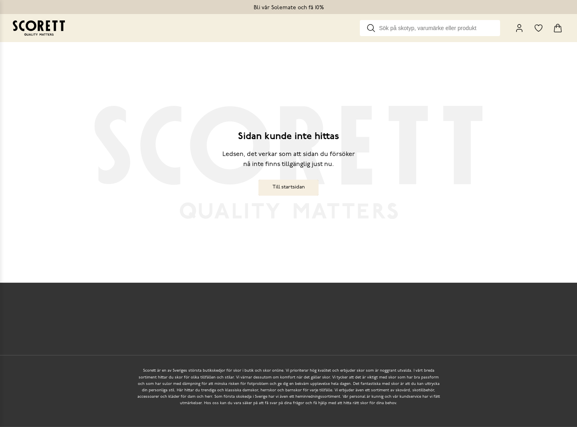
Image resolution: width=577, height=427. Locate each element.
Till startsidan (288, 187)
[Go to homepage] (39, 28)
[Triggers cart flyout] (557, 28)
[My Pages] (519, 28)
